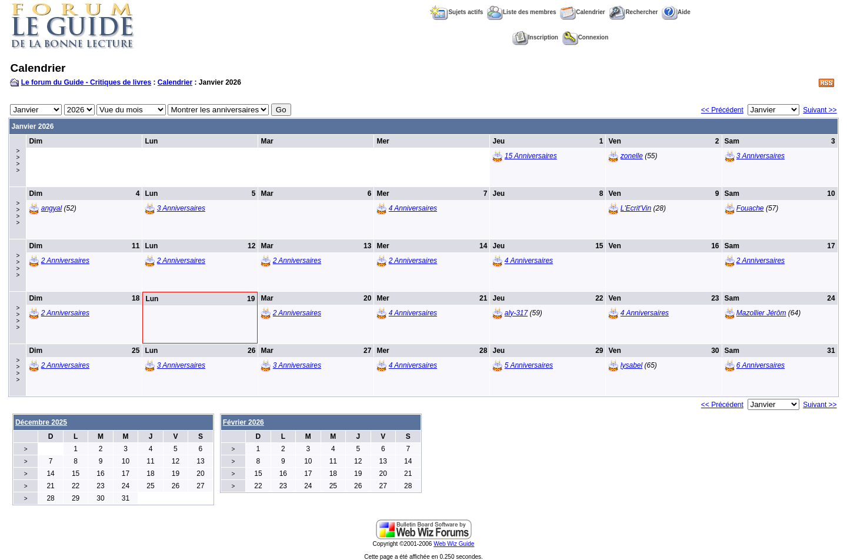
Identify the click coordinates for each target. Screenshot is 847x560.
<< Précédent (722, 110)
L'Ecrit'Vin (636, 208)
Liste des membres (521, 12)
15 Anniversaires (531, 156)
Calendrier (582, 12)
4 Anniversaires (413, 208)
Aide (676, 12)
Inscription (535, 37)
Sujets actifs (456, 12)
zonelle (632, 156)
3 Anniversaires (760, 156)
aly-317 (516, 313)
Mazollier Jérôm (761, 313)
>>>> (17, 161)
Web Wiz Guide (453, 544)
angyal (51, 208)
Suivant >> (819, 110)
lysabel (631, 365)
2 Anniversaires (65, 260)
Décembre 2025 (41, 422)
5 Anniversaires (529, 365)
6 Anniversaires (760, 365)
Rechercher (633, 12)
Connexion (585, 37)
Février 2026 (243, 422)
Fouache (750, 208)
